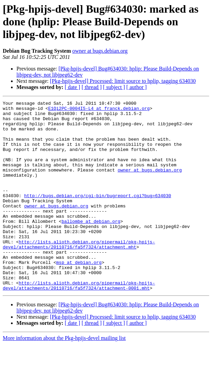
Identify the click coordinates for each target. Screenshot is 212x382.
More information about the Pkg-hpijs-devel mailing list (64, 376)
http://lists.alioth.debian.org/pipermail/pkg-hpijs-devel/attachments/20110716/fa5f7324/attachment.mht (79, 273)
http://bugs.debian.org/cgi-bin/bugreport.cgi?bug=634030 (97, 215)
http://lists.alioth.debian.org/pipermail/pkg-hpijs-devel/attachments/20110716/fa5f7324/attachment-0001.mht (79, 323)
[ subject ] (114, 87)
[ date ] (72, 87)
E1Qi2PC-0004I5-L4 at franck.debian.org (99, 110)
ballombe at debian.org (91, 246)
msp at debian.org (79, 295)
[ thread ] (92, 87)
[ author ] (136, 87)
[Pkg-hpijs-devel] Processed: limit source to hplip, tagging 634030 (123, 81)
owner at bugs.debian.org (99, 51)
